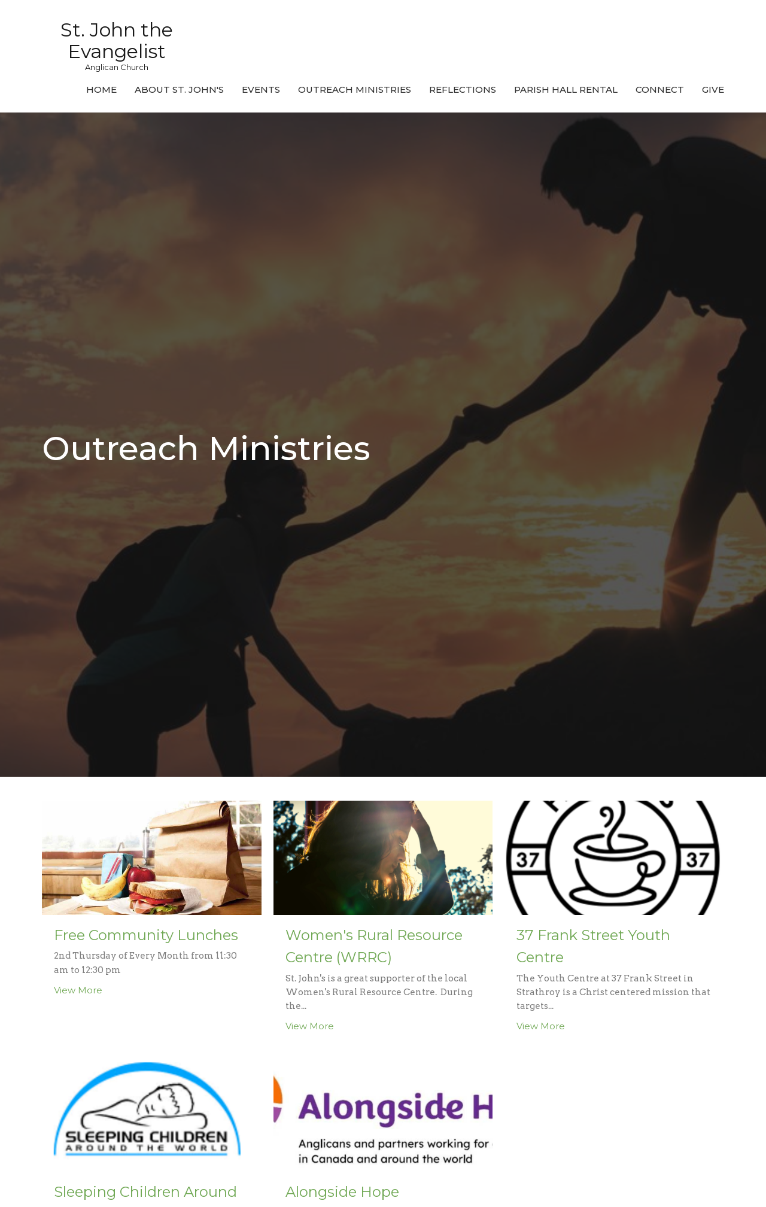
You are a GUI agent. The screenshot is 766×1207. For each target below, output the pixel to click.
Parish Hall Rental (566, 89)
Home (101, 89)
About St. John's (179, 89)
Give (713, 89)
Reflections (462, 89)
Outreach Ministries (354, 89)
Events (261, 89)
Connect (660, 89)
